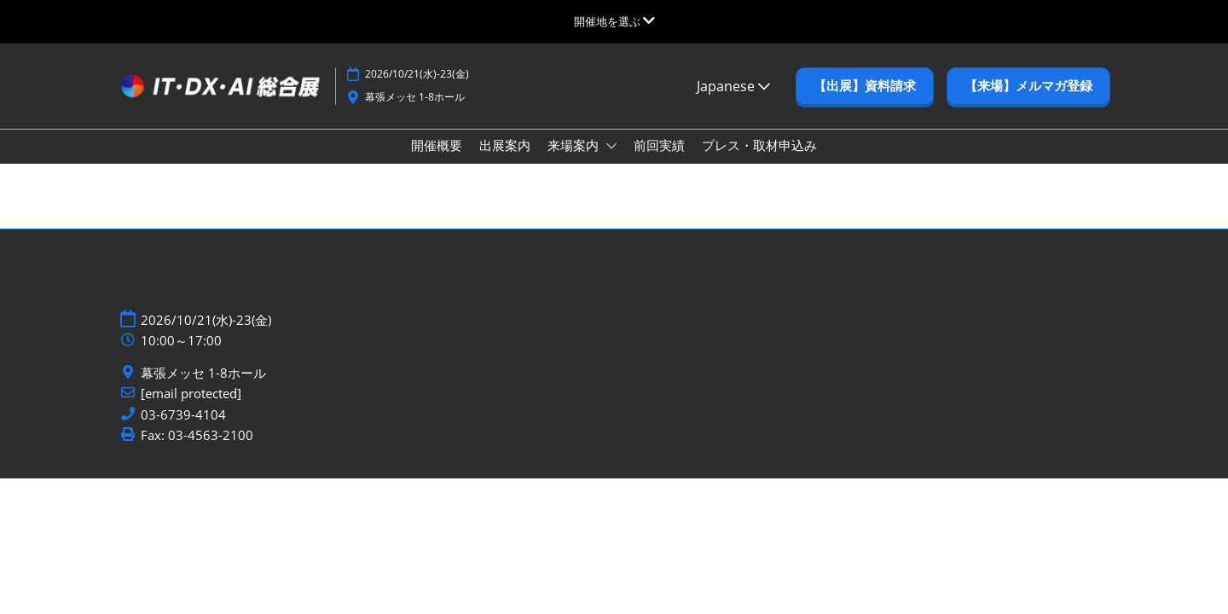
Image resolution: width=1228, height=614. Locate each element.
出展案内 (504, 161)
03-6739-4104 (183, 431)
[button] (865, 102)
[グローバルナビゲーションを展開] (614, 21)
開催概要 (436, 161)
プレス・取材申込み (759, 161)
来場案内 (574, 161)
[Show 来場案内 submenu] (611, 162)
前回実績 (659, 161)
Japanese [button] (733, 102)
